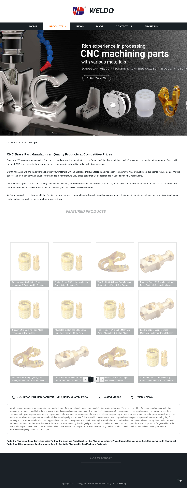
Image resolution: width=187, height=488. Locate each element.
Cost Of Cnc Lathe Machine (64, 444)
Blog (99, 26)
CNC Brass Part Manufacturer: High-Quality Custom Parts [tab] (50, 397)
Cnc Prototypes (42, 444)
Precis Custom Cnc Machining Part (129, 441)
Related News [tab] (142, 397)
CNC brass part (30, 142)
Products (56, 26)
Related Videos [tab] (109, 397)
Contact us (124, 26)
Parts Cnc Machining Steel (19, 441)
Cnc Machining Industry (100, 441)
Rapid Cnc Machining (23, 444)
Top (179, 480)
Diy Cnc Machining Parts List (92, 444)
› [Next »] (102, 379)
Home (33, 26)
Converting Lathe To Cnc (45, 441)
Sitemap (122, 483)
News (80, 26)
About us (151, 26)
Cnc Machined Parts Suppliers (73, 441)
